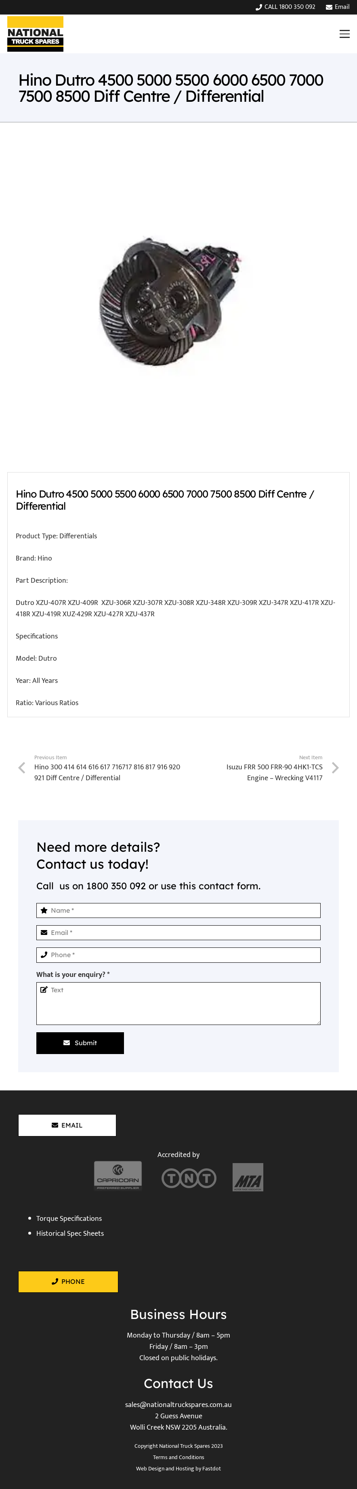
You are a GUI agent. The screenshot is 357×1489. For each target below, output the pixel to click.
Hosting (185, 1468)
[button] (344, 34)
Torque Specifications (69, 1219)
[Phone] (178, 954)
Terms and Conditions (178, 1457)
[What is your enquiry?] (178, 1003)
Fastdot (211, 1468)
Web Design (150, 1468)
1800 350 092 (116, 886)
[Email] (178, 932)
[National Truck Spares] (35, 34)
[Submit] (80, 1043)
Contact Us (178, 1383)
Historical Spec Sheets (70, 1234)
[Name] (178, 910)
